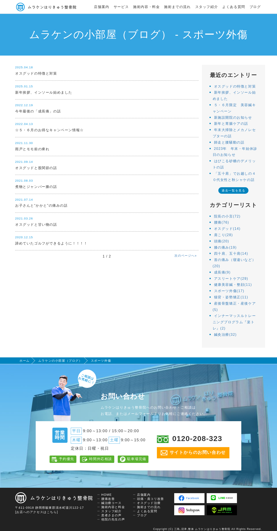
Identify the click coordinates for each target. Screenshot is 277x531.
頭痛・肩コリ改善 (150, 499)
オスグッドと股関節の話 (36, 168)
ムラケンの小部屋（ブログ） (60, 360)
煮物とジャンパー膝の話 (36, 187)
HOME (106, 494)
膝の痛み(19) (225, 247)
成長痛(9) (222, 272)
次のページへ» (185, 255)
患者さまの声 (111, 515)
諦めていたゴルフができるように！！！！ (51, 243)
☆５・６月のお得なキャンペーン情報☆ (49, 130)
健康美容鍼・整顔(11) (233, 284)
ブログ (255, 7)
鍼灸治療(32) (225, 334)
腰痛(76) (221, 222)
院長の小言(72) (227, 216)
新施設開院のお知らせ (233, 117)
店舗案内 (101, 7)
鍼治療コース (111, 503)
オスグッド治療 (149, 503)
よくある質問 (233, 7)
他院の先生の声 (113, 519)
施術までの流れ (177, 7)
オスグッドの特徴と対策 (36, 73)
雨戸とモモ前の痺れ (32, 149)
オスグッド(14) (227, 228)
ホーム (24, 360)
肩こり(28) (223, 235)
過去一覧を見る (233, 190)
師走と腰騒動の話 (229, 142)
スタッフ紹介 (206, 7)
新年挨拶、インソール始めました (43, 92)
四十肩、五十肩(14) (231, 253)
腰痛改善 (108, 499)
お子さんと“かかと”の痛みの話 (41, 205)
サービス (121, 7)
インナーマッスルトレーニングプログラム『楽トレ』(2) (234, 322)
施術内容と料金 (113, 507)
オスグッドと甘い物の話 (36, 224)
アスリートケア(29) (231, 278)
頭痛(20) (221, 241)
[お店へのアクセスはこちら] (36, 512)
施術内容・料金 (146, 7)
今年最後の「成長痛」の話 (38, 111)
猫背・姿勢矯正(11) (231, 297)
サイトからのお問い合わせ (193, 452)
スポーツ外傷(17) (229, 291)
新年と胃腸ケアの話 (231, 123)
